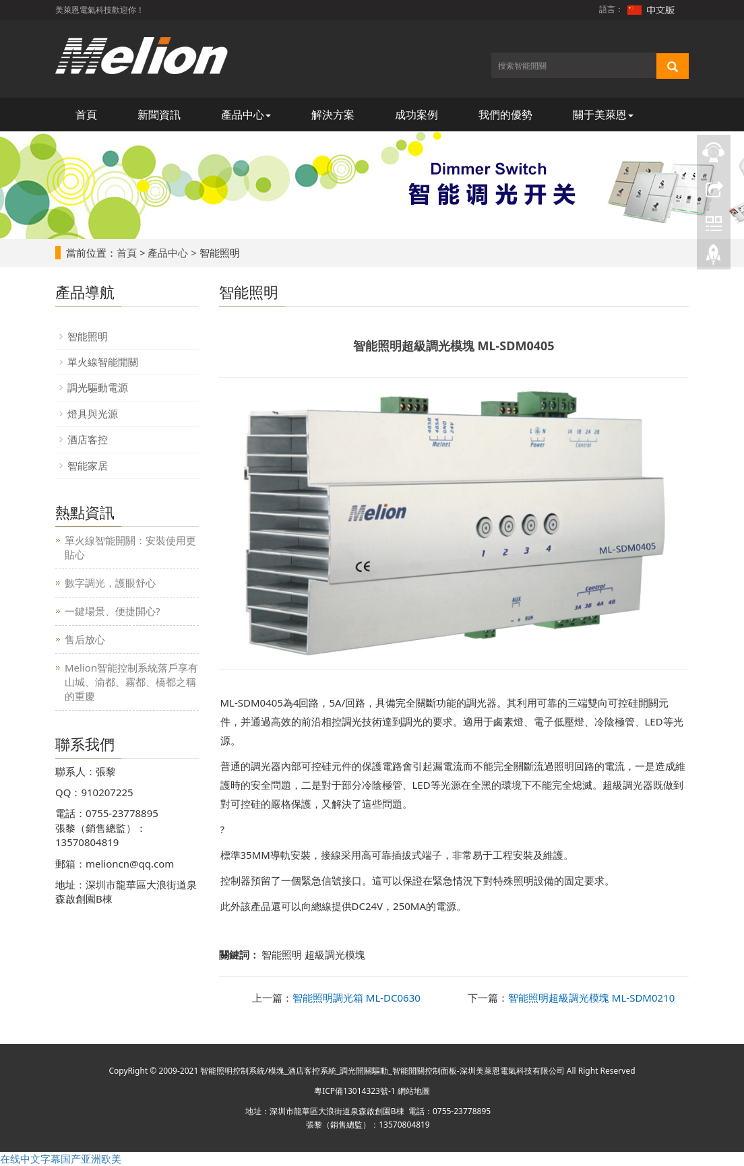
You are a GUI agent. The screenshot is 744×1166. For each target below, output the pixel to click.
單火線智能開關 (102, 361)
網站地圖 (414, 1091)
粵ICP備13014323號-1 (355, 1091)
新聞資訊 (159, 114)
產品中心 (246, 114)
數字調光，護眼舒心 (110, 582)
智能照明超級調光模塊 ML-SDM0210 (591, 997)
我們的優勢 (505, 114)
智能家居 (87, 465)
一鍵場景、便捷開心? (112, 611)
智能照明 (87, 336)
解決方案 (332, 114)
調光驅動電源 (97, 387)
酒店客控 (87, 439)
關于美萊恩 (603, 114)
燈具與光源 (92, 413)
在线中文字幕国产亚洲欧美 (60, 1158)
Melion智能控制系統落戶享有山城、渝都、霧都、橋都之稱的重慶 (131, 682)
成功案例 (416, 114)
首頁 (86, 114)
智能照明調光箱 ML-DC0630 (356, 997)
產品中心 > (172, 252)
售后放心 (85, 639)
